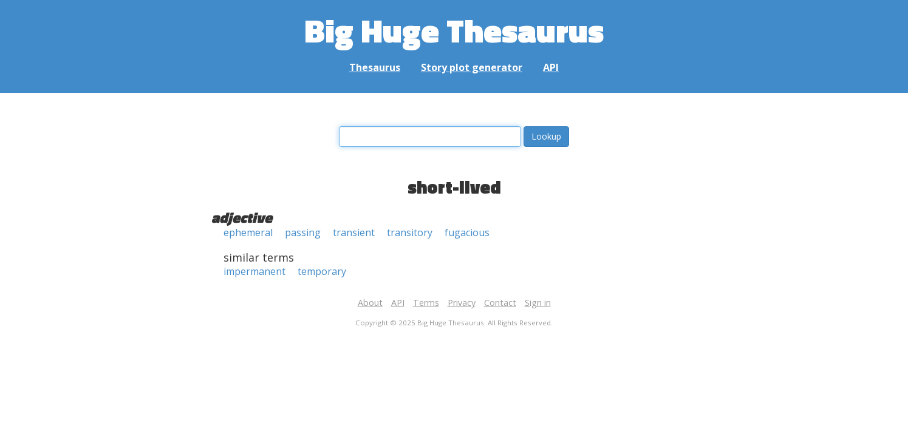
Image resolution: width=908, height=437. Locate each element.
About (370, 302)
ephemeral (248, 232)
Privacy (462, 302)
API (551, 67)
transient (354, 232)
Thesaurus (374, 67)
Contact (500, 302)
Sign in (538, 302)
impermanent (254, 271)
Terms (426, 302)
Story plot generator (471, 67)
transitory (409, 232)
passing (303, 232)
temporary (322, 271)
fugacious (467, 232)
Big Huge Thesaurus (454, 30)
